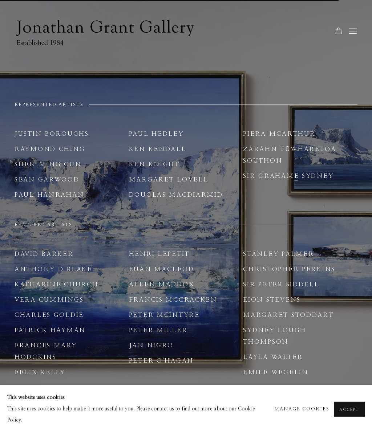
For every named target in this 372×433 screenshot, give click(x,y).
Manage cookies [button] (301, 414)
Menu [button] (352, 31)
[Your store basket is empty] (338, 31)
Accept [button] (349, 415)
